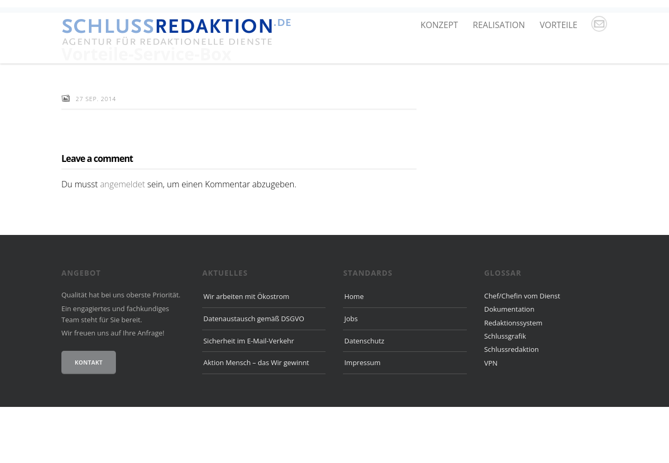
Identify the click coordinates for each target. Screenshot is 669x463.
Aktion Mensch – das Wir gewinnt (256, 419)
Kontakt (89, 418)
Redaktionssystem (513, 379)
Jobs (350, 374)
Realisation (499, 25)
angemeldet (122, 240)
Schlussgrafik (505, 392)
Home (354, 352)
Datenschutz (364, 397)
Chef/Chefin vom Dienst (522, 352)
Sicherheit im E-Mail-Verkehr (248, 397)
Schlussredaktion (511, 406)
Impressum (362, 419)
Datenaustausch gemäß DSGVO (253, 374)
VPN (491, 419)
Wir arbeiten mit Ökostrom (246, 352)
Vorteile (558, 25)
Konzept (439, 25)
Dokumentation (509, 365)
